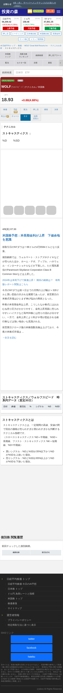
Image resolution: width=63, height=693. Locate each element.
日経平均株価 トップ (18, 579)
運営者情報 (13, 615)
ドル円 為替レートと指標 (21, 593)
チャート (15, 116)
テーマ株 (23, 39)
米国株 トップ (15, 598)
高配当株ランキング (23, 55)
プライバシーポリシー (19, 620)
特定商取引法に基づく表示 (22, 625)
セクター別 (21, 63)
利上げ (5, 116)
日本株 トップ (15, 588)
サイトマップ (15, 608)
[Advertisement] (31, 364)
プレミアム (38, 11)
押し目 (50, 11)
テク (25, 116)
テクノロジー (7, 81)
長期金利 (56, 34)
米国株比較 (44, 34)
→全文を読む (9, 337)
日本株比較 (31, 34)
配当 (7, 63)
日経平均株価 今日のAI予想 (22, 584)
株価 (5, 109)
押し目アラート (55, 55)
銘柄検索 (39, 55)
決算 (35, 63)
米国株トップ (8, 55)
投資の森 (10, 11)
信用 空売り (36, 117)
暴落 (50, 63)
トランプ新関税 (37, 39)
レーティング (17, 34)
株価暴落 (12, 603)
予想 (15, 110)
